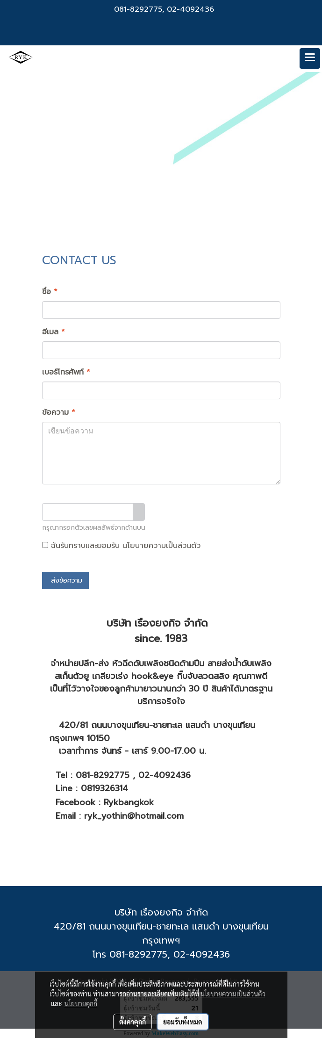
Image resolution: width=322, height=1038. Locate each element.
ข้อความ (58, 412)
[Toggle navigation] (310, 58)
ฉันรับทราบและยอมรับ (121, 545)
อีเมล (53, 332)
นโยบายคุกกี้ (80, 1003)
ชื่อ (49, 291)
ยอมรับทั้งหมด (182, 1021)
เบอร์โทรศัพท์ (66, 372)
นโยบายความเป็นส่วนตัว (161, 545)
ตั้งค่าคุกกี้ (132, 1021)
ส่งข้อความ (65, 580)
